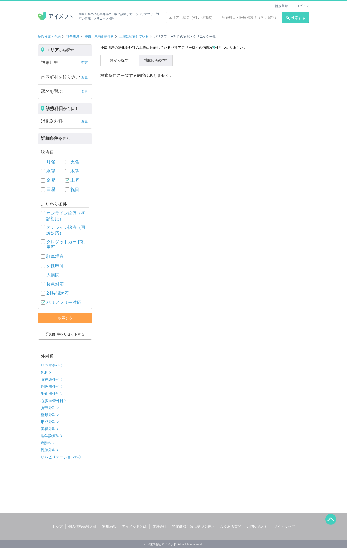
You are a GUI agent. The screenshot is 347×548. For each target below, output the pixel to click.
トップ (57, 526)
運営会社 (159, 526)
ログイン (302, 6)
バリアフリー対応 (63, 302)
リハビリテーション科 (60, 457)
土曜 (74, 180)
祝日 (74, 189)
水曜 (50, 171)
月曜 (50, 162)
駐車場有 (55, 256)
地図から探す (155, 60)
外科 (44, 372)
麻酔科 (46, 443)
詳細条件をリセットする (65, 334)
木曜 (74, 171)
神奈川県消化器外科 (99, 36)
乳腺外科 (48, 450)
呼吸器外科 (50, 386)
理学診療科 (50, 436)
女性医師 (55, 265)
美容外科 (48, 429)
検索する (295, 18)
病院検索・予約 (49, 36)
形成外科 (48, 422)
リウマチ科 (50, 365)
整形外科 (48, 415)
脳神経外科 (50, 379)
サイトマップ (284, 526)
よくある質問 (230, 526)
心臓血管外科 (52, 400)
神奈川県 (72, 36)
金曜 (50, 180)
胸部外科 (48, 408)
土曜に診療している (134, 36)
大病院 (52, 275)
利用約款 (109, 526)
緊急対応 (55, 284)
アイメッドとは (134, 526)
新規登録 (281, 6)
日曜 (50, 189)
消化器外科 (50, 393)
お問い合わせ (257, 526)
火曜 (74, 162)
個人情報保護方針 (82, 526)
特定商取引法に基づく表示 (193, 526)
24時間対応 (57, 293)
